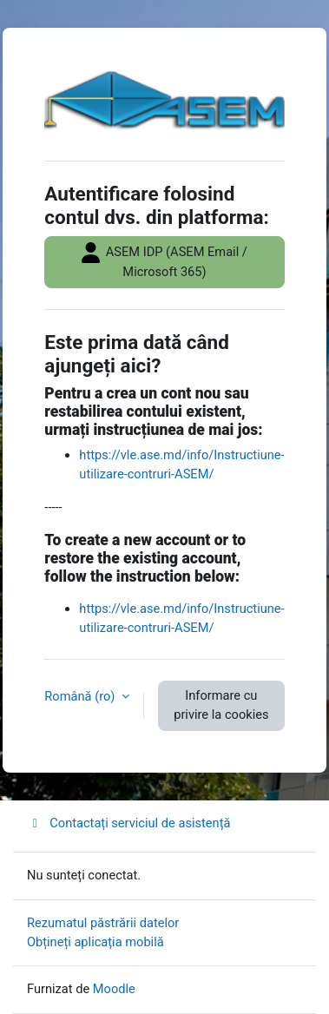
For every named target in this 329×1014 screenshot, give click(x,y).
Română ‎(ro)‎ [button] (81, 696)
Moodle (114, 989)
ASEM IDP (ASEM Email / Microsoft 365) (164, 261)
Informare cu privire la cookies (221, 705)
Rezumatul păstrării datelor (103, 923)
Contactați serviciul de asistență (128, 823)
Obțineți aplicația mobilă (95, 942)
